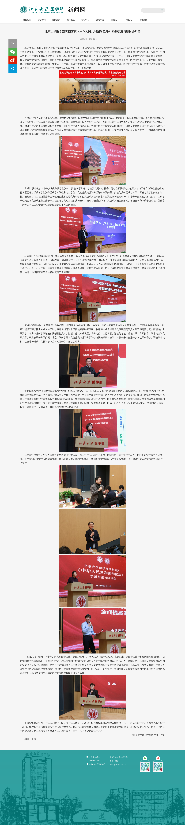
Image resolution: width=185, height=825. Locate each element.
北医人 (129, 20)
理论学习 (85, 20)
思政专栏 (100, 20)
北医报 (114, 20)
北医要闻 (27, 20)
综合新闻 (42, 20)
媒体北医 (71, 20)
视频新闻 (143, 20)
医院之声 (56, 20)
